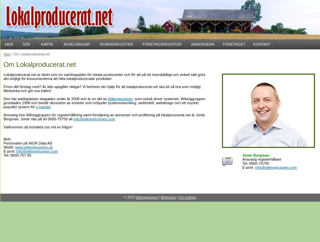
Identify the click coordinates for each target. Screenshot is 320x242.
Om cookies (187, 197)
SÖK (26, 44)
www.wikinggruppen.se (34, 147)
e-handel (43, 107)
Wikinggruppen (120, 99)
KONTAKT (261, 44)
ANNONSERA (203, 44)
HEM (9, 44)
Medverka (168, 197)
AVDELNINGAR (76, 44)
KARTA (47, 44)
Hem (7, 54)
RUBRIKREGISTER (116, 44)
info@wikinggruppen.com (94, 119)
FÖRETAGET (234, 44)
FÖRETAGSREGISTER (162, 44)
